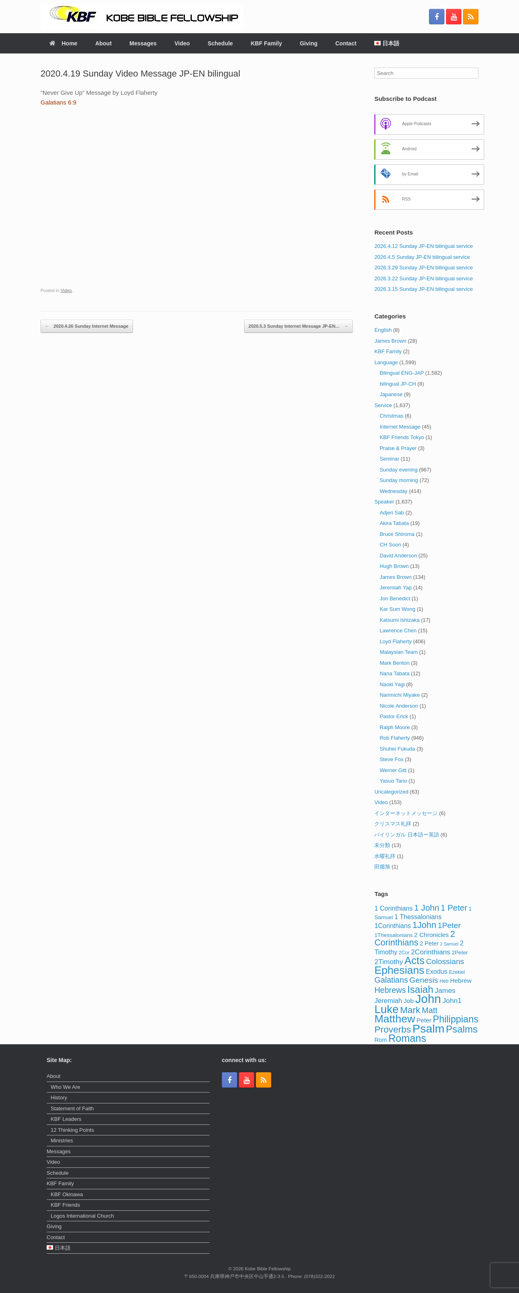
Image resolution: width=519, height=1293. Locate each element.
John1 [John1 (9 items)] (451, 1000)
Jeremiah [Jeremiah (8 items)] (388, 1001)
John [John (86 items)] (428, 998)
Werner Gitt (393, 770)
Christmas (391, 416)
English (383, 330)
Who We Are (65, 1087)
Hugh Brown (394, 566)
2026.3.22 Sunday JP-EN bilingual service (423, 278)
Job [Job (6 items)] (409, 1000)
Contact (345, 43)
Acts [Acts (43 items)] (415, 960)
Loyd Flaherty (396, 641)
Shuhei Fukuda (397, 749)
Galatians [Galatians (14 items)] (391, 979)
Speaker (384, 502)
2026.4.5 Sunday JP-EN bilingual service (422, 257)
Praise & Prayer (398, 448)
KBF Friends (65, 1205)
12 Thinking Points (72, 1130)
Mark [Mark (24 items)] (410, 1010)
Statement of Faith (72, 1108)
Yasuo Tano (393, 781)
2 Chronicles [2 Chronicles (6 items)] (431, 934)
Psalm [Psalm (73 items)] (428, 1028)
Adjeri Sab (392, 513)
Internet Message (400, 427)
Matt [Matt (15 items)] (430, 1010)
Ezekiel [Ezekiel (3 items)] (457, 972)
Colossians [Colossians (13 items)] (445, 961)
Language (386, 362)
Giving (308, 43)
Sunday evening (398, 470)
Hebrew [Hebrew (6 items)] (461, 980)
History (59, 1098)
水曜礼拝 (384, 856)
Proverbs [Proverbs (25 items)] (392, 1029)
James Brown (390, 341)
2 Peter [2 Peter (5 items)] (429, 943)
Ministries (62, 1140)
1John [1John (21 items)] (424, 925)
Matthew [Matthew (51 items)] (394, 1019)
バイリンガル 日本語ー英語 (406, 835)
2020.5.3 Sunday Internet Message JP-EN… (298, 326)
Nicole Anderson (399, 706)
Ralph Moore (395, 727)
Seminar (389, 459)
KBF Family (266, 43)
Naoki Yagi (392, 684)
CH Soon (390, 545)
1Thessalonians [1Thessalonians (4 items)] (393, 935)
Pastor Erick (394, 716)
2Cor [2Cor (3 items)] (404, 953)
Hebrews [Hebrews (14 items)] (389, 990)
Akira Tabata (394, 523)
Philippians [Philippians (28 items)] (455, 1019)
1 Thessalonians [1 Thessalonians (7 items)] (418, 916)
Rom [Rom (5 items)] (380, 1040)
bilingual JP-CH (398, 384)
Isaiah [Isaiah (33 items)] (420, 989)
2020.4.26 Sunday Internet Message (87, 326)
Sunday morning (399, 480)
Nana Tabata (395, 673)
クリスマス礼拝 (392, 824)
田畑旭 (382, 867)
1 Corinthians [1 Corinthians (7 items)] (393, 908)
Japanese (391, 394)
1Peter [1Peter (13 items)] (449, 925)
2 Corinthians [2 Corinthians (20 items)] (414, 938)
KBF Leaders (66, 1119)
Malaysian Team (399, 652)
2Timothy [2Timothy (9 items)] (388, 962)
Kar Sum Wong (397, 609)
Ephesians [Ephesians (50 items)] (399, 970)
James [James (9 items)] (445, 990)
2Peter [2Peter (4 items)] (460, 952)
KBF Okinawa (67, 1194)
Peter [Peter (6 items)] (423, 1020)
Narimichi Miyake (400, 695)
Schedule (220, 43)
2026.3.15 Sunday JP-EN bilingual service (423, 289)
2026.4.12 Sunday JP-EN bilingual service (423, 246)
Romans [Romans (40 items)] (407, 1038)
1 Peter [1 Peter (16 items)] (454, 907)
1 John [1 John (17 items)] (426, 907)
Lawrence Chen (398, 630)
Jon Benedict (395, 598)
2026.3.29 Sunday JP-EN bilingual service (423, 268)
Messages (143, 43)
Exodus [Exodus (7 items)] (436, 971)
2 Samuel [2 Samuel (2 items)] (449, 943)
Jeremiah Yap (396, 588)
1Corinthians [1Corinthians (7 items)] (392, 925)
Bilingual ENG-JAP (402, 373)
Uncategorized (391, 792)
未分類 (382, 845)
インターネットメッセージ (406, 813)
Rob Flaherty (395, 738)
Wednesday (393, 491)
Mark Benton (395, 663)
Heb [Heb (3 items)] (444, 981)
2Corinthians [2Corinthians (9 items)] (430, 952)
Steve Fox (391, 759)
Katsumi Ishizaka (399, 620)
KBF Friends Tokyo (402, 437)
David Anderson (398, 556)
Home (63, 43)
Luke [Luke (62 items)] (386, 1009)
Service (383, 405)
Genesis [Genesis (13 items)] (424, 980)
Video (182, 43)
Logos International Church (82, 1216)
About (103, 43)
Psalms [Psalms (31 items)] (462, 1029)
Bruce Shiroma (397, 534)
